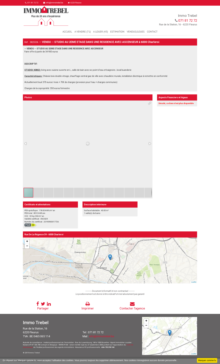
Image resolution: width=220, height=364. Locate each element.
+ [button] (27, 241)
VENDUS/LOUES (136, 31)
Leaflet (193, 282)
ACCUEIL (67, 31)
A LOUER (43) (100, 31)
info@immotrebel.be (53, 3)
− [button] (27, 246)
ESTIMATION (117, 31)
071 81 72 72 (31, 3)
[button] (149, 103)
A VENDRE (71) (82, 31)
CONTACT (152, 31)
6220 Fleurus (75, 3)
